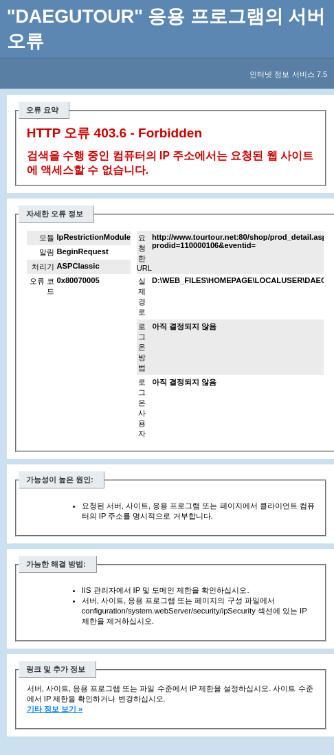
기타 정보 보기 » (55, 709)
